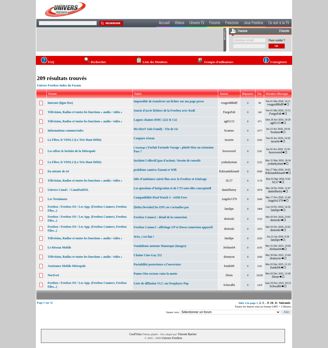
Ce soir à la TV (278, 23)
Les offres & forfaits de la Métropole (72, 151)
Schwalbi (229, 285)
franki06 (229, 266)
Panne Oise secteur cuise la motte (155, 273)
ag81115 (229, 121)
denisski (229, 219)
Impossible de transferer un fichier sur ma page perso (169, 101)
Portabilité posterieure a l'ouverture (157, 264)
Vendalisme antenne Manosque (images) (160, 246)
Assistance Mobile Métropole (67, 266)
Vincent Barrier (187, 334)
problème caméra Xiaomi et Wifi (155, 170)
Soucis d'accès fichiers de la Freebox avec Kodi (164, 110)
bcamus (229, 130)
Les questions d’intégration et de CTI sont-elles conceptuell (172, 188)
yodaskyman (229, 162)
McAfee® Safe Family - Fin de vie (156, 129)
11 (276, 303)
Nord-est (53, 275)
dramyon (229, 256)
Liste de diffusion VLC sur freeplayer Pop (161, 283)
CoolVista (135, 334)
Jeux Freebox (253, 23)
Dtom (229, 275)
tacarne (229, 140)
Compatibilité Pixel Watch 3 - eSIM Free (160, 197)
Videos (179, 23)
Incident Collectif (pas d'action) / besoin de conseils (167, 160)
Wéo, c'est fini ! (144, 236)
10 (271, 303)
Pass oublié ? (277, 40)
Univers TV (196, 23)
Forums (214, 23)
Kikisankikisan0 (229, 171)
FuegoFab (229, 112)
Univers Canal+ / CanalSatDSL (68, 190)
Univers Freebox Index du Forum (59, 85)
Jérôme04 (229, 247)
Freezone (232, 23)
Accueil (164, 23)
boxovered (229, 151)
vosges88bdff (229, 103)
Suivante (285, 303)
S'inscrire (284, 31)
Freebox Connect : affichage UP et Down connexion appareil (173, 227)
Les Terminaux (57, 199)
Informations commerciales (66, 130)
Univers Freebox (172, 338)
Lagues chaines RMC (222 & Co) (155, 120)
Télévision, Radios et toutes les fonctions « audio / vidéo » (85, 112)
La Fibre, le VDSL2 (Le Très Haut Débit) (74, 140)
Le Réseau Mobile (59, 247)
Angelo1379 (229, 199)
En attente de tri (58, 171)
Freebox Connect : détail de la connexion (160, 217)
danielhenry (229, 190)
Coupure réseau (144, 138)
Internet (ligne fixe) (60, 103)
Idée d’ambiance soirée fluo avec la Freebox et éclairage (170, 179)
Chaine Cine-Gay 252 (148, 255)
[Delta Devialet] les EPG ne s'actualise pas (161, 207)
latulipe (229, 209)
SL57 (229, 180)
